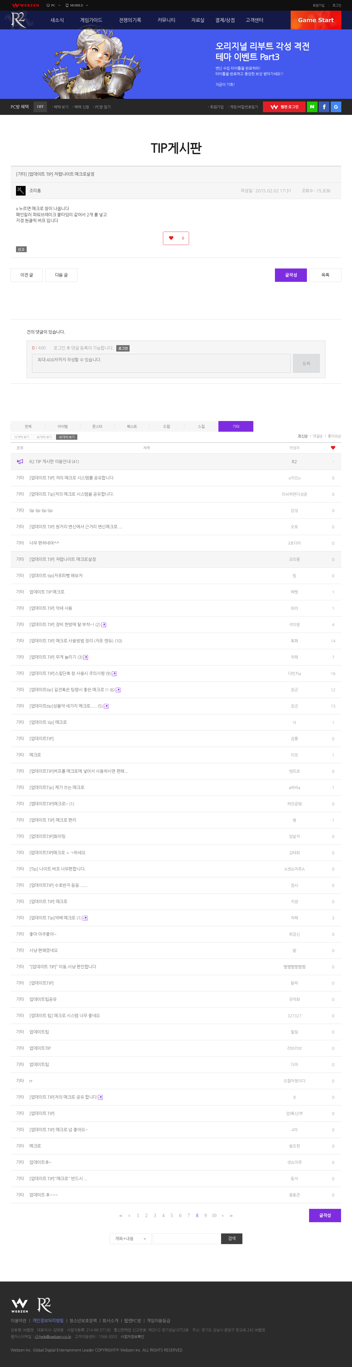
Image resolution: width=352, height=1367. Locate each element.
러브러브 (294, 1048)
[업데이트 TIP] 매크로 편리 (52, 820)
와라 (294, 608)
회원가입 (319, 5)
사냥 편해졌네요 (43, 950)
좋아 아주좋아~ (43, 934)
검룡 (294, 738)
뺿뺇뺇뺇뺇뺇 (294, 966)
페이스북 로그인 (324, 107)
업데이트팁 (39, 1031)
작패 (294, 657)
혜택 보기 (61, 107)
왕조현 (294, 1146)
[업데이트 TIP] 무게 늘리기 (58, 657)
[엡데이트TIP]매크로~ (51, 803)
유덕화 (294, 999)
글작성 (291, 275)
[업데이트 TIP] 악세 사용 (50, 608)
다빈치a (294, 673)
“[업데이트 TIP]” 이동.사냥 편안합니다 (62, 966)
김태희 (294, 852)
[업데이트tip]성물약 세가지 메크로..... (69, 705)
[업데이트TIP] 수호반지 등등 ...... (58, 885)
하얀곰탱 (294, 803)
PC (53, 5)
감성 (294, 510)
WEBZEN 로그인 (284, 107)
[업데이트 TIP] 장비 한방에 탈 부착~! (67, 624)
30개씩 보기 (44, 437)
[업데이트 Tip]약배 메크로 (58, 917)
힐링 (294, 1032)
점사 (294, 885)
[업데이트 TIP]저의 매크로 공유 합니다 (66, 1097)
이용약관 (18, 1320)
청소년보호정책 (83, 1320)
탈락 (294, 983)
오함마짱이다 (294, 1080)
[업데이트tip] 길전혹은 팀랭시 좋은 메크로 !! (75, 689)
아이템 (63, 426)
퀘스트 (132, 426)
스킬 (201, 426)
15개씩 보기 (21, 437)
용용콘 (294, 1195)
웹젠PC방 (132, 1320)
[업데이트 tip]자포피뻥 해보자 (56, 575)
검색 (232, 1238)
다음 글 (61, 275)
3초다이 (294, 543)
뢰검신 (294, 934)
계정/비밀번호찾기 (244, 107)
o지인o (295, 478)
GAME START (316, 20)
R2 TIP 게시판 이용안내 (54, 461)
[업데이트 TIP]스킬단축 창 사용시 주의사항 (73, 673)
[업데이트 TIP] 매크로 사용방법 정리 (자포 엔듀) (75, 640)
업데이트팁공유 (43, 999)
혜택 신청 (81, 107)
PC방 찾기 (103, 107)
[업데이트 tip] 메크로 (48, 722)
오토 (294, 526)
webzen (25, 5)
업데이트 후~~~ (43, 1194)
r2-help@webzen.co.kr (53, 1336)
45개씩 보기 (67, 437)
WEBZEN (20, 1305)
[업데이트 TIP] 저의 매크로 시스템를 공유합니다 (71, 477)
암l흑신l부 (294, 1113)
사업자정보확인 (132, 1336)
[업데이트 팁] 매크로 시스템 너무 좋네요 (64, 1015)
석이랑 (294, 624)
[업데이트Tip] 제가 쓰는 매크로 (56, 787)
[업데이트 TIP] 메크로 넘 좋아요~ (58, 1129)
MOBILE (76, 5)
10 (214, 1215)
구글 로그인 (336, 107)
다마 (294, 1064)
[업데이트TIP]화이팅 (47, 836)
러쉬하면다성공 (294, 494)
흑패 (294, 640)
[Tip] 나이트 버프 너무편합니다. (57, 868)
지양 (294, 901)
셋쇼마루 (294, 1162)
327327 (294, 1015)
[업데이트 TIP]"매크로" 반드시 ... (58, 1178)
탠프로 (294, 771)
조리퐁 (35, 190)
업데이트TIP (40, 1048)
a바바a (294, 787)
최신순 (303, 436)
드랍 (166, 426)
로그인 (337, 5)
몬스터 (97, 426)
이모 (294, 755)
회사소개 (110, 1320)
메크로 (35, 754)
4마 (294, 1129)
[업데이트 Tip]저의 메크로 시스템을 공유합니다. (71, 494)
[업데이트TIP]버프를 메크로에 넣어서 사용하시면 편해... (78, 771)
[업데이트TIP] (41, 738)
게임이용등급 (158, 1320)
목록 (325, 275)
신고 (21, 249)
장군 (294, 689)
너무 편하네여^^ (44, 543)
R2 (19, 20)
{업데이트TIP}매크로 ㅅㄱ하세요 (57, 852)
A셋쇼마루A (294, 869)
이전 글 (26, 275)
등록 (306, 363)
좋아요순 (334, 436)
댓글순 (318, 436)
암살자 (294, 836)
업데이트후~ (40, 1162)
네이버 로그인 (312, 107)
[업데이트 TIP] (42, 1113)
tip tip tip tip (41, 510)
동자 (294, 1178)
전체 (28, 426)
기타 (236, 426)
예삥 (294, 592)
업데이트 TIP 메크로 (46, 591)
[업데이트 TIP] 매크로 (48, 901)
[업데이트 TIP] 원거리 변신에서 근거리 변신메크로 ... (75, 526)
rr (30, 1080)
